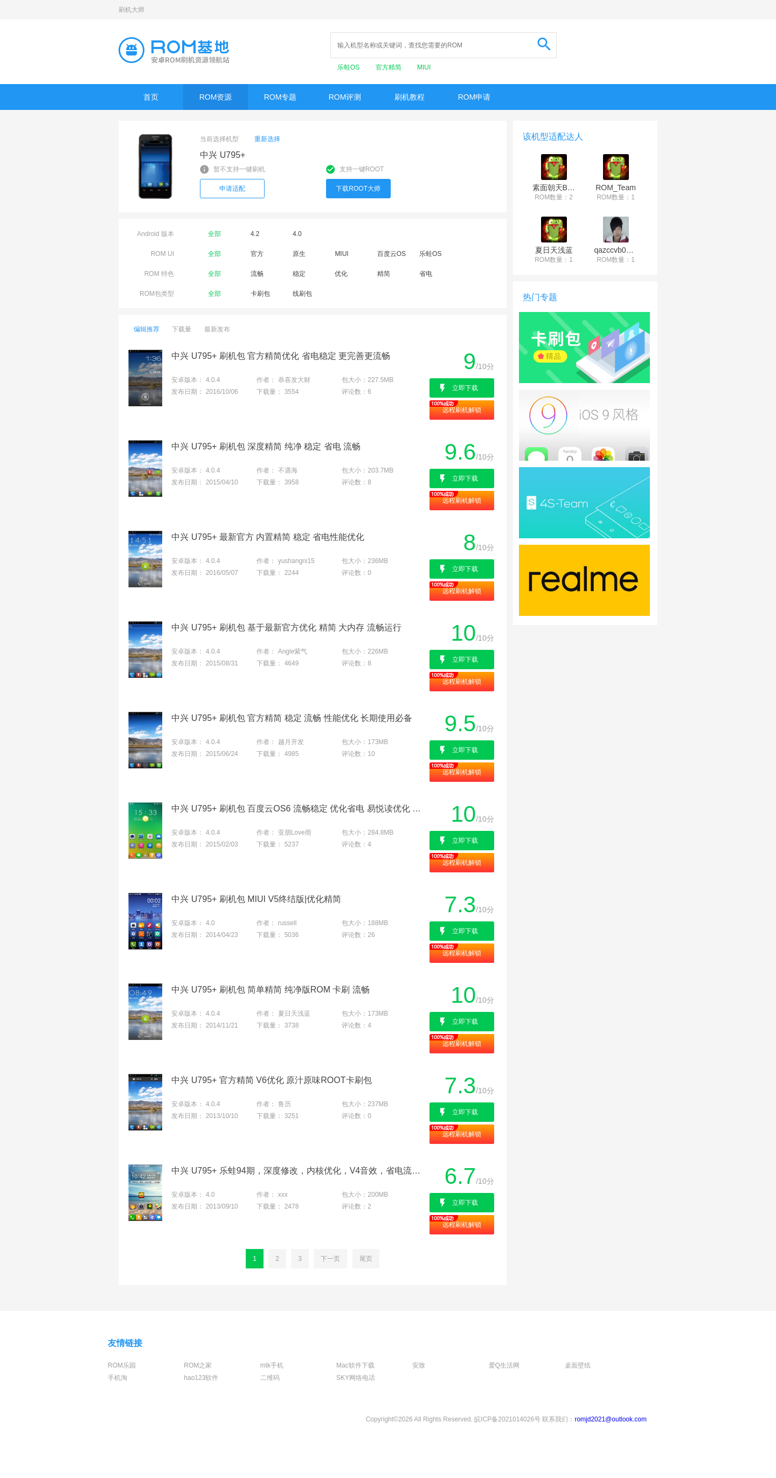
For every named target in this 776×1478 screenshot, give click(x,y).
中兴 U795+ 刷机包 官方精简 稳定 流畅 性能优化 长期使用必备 (291, 718)
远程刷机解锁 (461, 410)
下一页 (330, 1258)
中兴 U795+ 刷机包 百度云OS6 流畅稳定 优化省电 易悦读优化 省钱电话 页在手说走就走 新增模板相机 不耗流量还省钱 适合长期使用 (299, 808)
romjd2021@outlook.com (610, 1419)
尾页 (365, 1258)
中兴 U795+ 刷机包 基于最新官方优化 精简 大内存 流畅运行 (286, 627)
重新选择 (267, 139)
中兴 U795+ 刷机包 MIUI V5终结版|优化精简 (256, 899)
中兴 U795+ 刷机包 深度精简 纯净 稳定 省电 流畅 (266, 446)
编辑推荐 (147, 329)
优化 (341, 273)
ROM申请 (474, 97)
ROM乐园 (122, 1365)
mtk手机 (271, 1365)
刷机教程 (409, 97)
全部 (214, 234)
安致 (418, 1365)
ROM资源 (215, 97)
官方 (257, 254)
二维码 (270, 1378)
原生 (299, 254)
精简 (383, 273)
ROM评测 (345, 97)
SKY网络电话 (355, 1378)
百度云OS (391, 254)
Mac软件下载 (355, 1365)
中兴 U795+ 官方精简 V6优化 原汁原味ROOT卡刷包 (271, 1080)
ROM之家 (198, 1365)
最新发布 (217, 329)
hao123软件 (201, 1378)
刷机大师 (131, 9)
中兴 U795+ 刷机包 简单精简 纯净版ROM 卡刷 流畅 (270, 989)
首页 (150, 97)
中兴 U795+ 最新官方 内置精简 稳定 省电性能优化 (267, 537)
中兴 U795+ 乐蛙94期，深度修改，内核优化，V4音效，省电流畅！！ (299, 1170)
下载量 (181, 329)
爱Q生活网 (504, 1365)
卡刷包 (260, 293)
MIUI (424, 67)
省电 (425, 273)
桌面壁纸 (578, 1365)
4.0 (297, 234)
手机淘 (117, 1378)
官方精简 (389, 67)
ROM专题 (280, 97)
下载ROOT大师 (358, 188)
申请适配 (232, 188)
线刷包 (302, 293)
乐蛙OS (349, 67)
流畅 (257, 273)
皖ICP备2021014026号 (507, 1419)
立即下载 (465, 388)
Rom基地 (174, 50)
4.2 (255, 234)
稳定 (299, 273)
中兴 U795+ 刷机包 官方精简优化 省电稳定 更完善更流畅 (280, 355)
